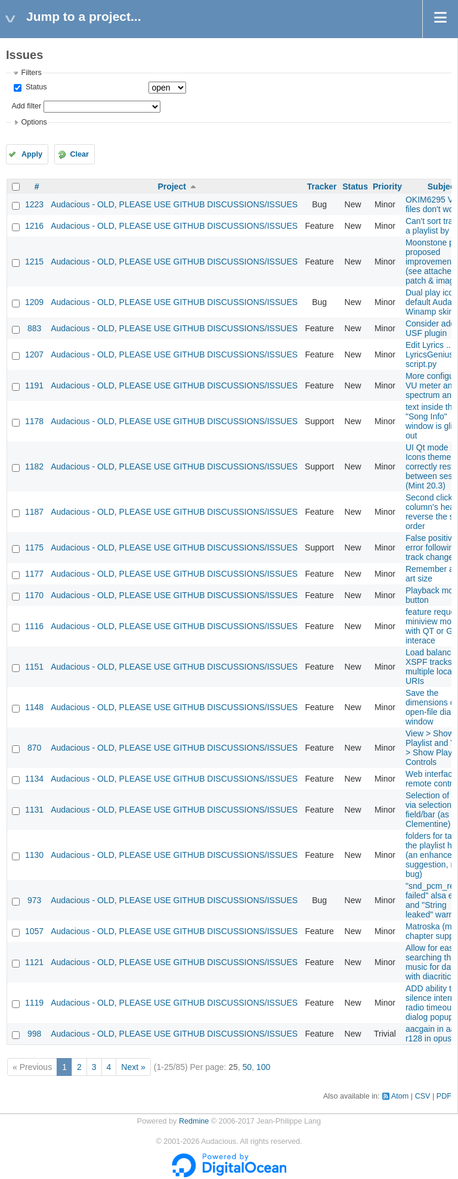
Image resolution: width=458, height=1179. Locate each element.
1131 (34, 809)
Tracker (322, 186)
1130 (34, 855)
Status (35, 87)
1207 (34, 354)
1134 (34, 778)
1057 (34, 931)
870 (34, 747)
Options (34, 122)
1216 (34, 226)
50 (247, 1067)
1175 (34, 547)
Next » (133, 1067)
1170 (34, 595)
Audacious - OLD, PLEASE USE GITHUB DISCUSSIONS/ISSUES (174, 204)
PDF (444, 1096)
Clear (79, 154)
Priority (387, 186)
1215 (34, 261)
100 (263, 1067)
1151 (34, 666)
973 (34, 900)
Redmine (194, 1121)
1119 (34, 1002)
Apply (31, 154)
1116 (34, 626)
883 (34, 328)
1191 (34, 385)
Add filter (26, 106)
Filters (31, 73)
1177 (34, 573)
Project (171, 186)
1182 (34, 466)
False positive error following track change (432, 547)
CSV (423, 1096)
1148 (34, 707)
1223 (34, 204)
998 (34, 1033)
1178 (34, 421)
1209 (34, 302)
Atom (400, 1096)
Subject (443, 186)
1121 (34, 962)
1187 (34, 512)
